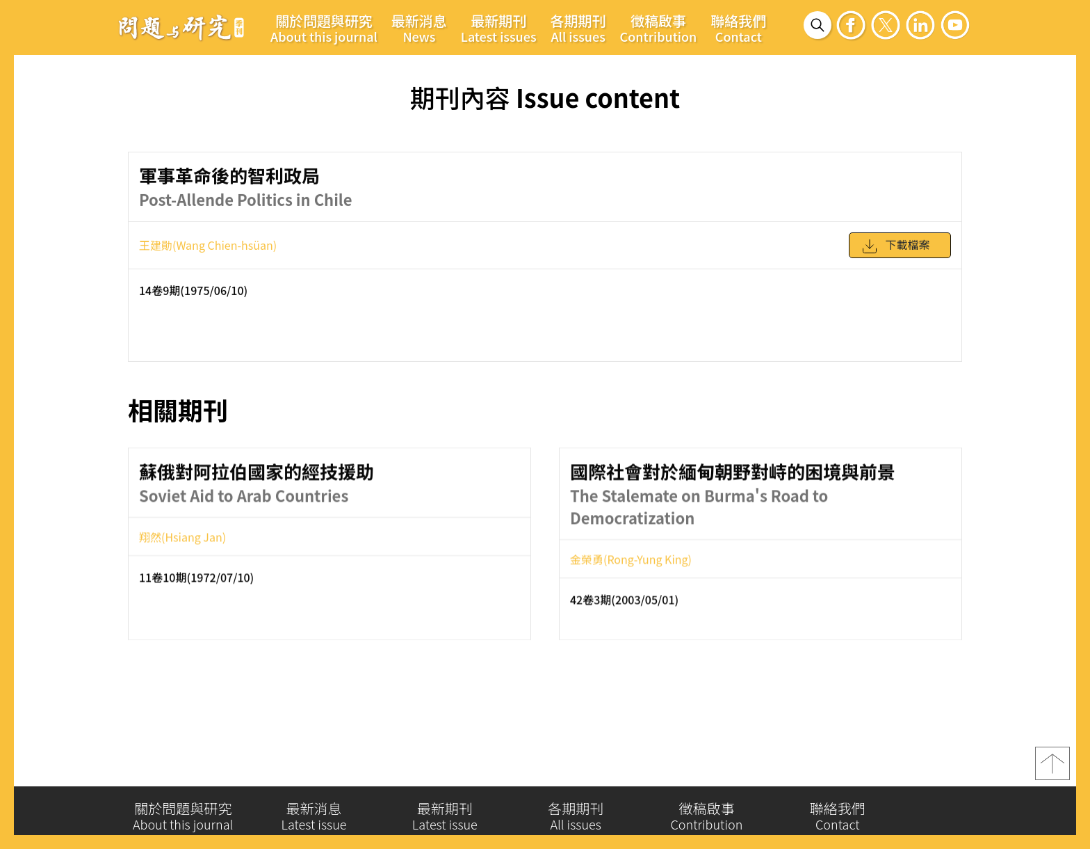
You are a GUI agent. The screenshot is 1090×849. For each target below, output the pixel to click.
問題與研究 (181, 27)
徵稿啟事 (658, 27)
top (1052, 769)
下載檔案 (895, 252)
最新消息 (419, 27)
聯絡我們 (738, 27)
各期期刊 (578, 27)
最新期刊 (499, 27)
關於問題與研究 (323, 27)
